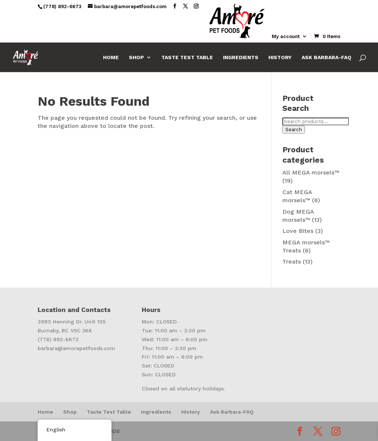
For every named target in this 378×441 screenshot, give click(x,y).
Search (293, 129)
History (280, 57)
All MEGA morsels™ (310, 172)
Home (111, 57)
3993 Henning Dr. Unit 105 (72, 322)
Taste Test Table (187, 57)
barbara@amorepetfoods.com (76, 348)
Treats (291, 261)
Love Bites (297, 230)
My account (286, 36)
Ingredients (240, 57)
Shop (136, 57)
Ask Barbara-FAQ (326, 57)
